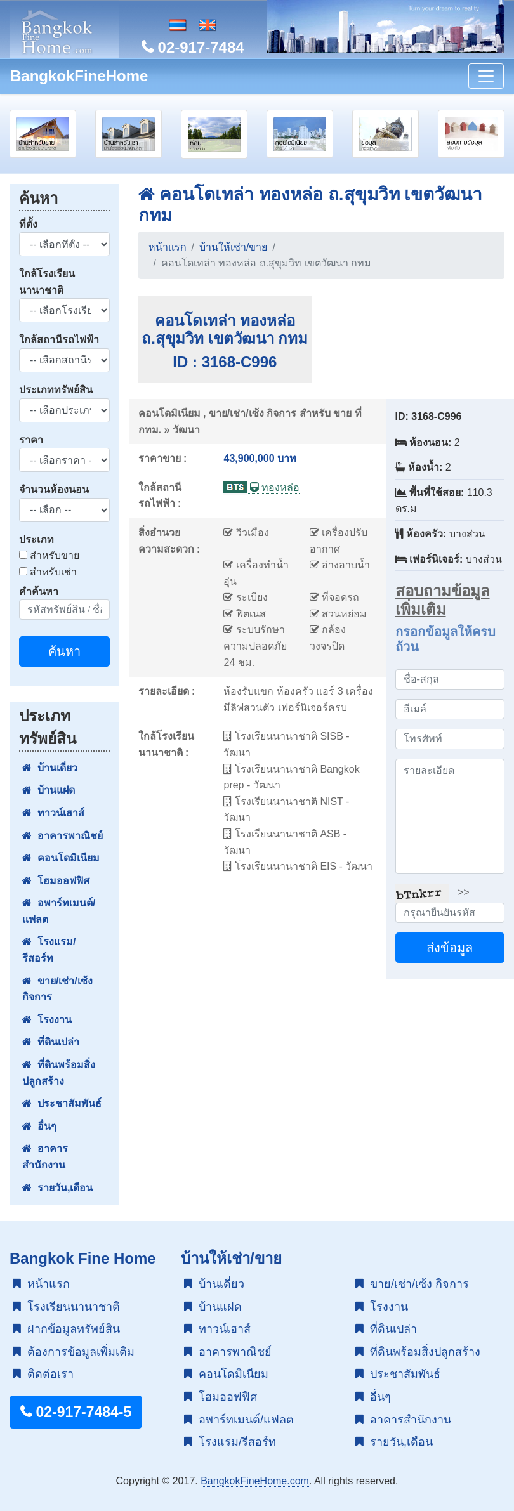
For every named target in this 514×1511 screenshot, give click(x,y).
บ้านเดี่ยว (49, 767)
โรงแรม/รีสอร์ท (49, 950)
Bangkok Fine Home (83, 1258)
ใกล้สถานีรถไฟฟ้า (59, 339)
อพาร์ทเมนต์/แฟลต (58, 911)
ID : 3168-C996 (225, 361)
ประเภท (36, 539)
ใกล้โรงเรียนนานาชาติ (47, 282)
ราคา (31, 440)
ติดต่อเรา (43, 1374)
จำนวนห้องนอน (54, 489)
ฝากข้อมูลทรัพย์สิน (66, 1329)
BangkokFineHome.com (255, 1480)
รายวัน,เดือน (57, 1187)
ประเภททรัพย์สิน (56, 389)
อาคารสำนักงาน (45, 1156)
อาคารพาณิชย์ (62, 835)
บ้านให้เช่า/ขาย (233, 247)
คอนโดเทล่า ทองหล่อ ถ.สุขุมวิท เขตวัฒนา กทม (225, 330)
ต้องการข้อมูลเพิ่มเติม (74, 1351)
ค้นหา (64, 651)
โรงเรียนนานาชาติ (66, 1306)
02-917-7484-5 (75, 1412)
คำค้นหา (38, 591)
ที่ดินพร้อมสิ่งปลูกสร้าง (58, 1073)
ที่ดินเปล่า (50, 1042)
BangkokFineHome (79, 75)
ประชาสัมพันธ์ (62, 1103)
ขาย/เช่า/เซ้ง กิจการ (57, 989)
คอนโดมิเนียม (61, 858)
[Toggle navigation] (486, 76)
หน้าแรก (167, 247)
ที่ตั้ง (28, 224)
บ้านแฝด (48, 790)
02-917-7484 (193, 47)
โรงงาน (47, 1019)
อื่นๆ (39, 1126)
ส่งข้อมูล (449, 948)
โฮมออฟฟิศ (55, 880)
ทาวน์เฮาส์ (53, 813)
